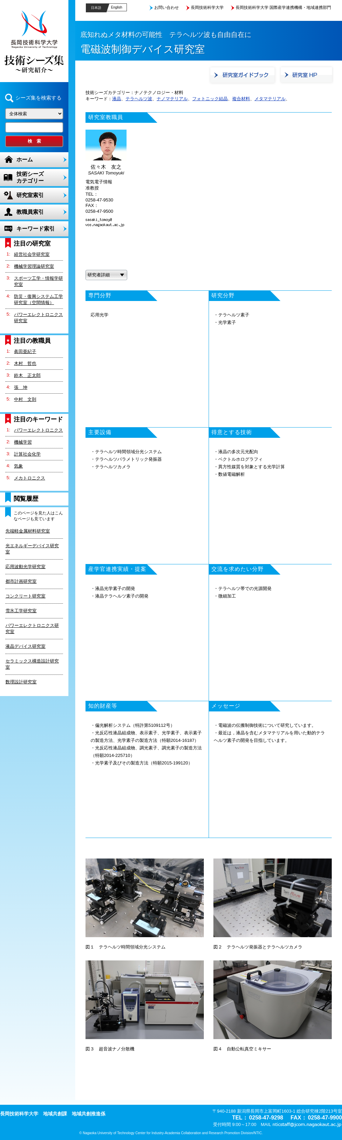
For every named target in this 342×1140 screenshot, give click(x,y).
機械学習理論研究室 (34, 266)
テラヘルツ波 (139, 98)
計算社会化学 (27, 454)
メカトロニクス (29, 478)
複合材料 (241, 98)
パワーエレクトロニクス (38, 430)
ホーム (24, 159)
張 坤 (20, 387)
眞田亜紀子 (25, 351)
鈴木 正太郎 (27, 375)
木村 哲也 (25, 363)
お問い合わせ (166, 7)
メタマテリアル (270, 98)
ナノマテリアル (172, 98)
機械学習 (23, 442)
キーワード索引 (35, 229)
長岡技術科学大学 (207, 7)
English (116, 7)
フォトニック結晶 (210, 98)
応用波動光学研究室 (25, 566)
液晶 (116, 98)
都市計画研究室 (21, 581)
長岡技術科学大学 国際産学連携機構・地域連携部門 (283, 7)
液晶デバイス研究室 (25, 646)
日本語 (96, 8)
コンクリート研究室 (25, 596)
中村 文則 (25, 399)
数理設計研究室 (21, 681)
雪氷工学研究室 (21, 610)
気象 (18, 466)
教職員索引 (30, 212)
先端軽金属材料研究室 (27, 531)
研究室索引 (30, 195)
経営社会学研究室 (32, 254)
